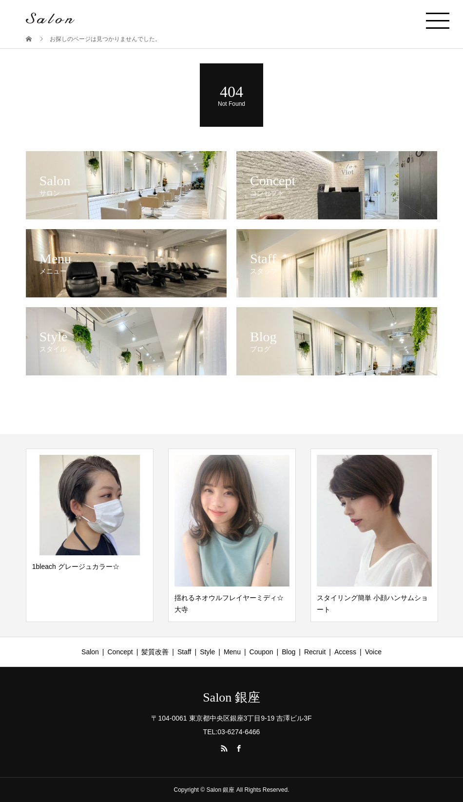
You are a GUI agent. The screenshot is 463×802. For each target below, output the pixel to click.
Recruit (315, 652)
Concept (120, 652)
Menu (232, 652)
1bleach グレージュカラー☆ (75, 566)
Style (207, 652)
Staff (184, 652)
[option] (90, 535)
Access (345, 652)
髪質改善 (155, 652)
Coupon (261, 652)
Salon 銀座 (231, 697)
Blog (288, 652)
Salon (90, 652)
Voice (373, 652)
